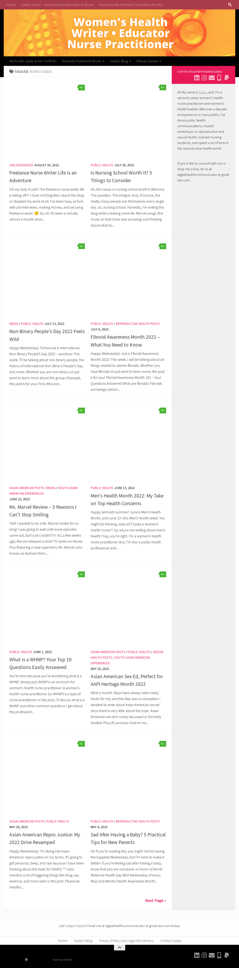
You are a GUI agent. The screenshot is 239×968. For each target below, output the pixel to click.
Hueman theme (62, 960)
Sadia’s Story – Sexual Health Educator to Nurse (57, 4)
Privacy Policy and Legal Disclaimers (126, 940)
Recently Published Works (81, 61)
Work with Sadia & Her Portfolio (33, 61)
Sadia (203, 92)
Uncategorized (21, 165)
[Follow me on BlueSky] (219, 78)
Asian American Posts (26, 488)
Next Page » (155, 900)
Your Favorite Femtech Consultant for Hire (131, 4)
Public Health (102, 165)
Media (13, 324)
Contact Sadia (170, 940)
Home (11, 4)
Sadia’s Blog (119, 61)
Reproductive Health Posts (138, 324)
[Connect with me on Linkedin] (197, 78)
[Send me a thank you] (227, 78)
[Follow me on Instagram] (204, 78)
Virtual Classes (147, 61)
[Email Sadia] (212, 78)
